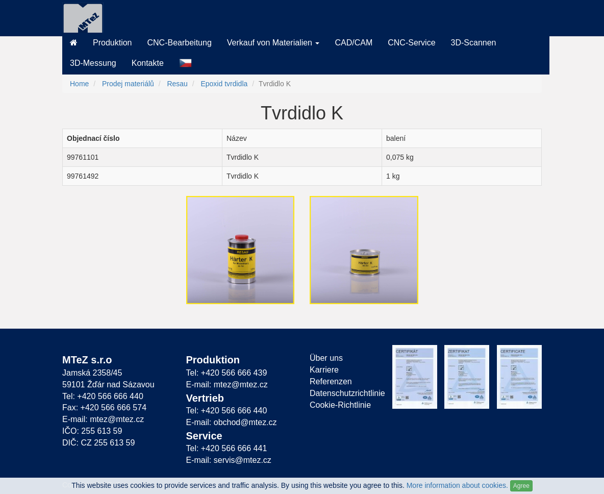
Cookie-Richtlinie (340, 405)
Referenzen (331, 381)
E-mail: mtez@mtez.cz (103, 419)
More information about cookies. (457, 485)
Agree (521, 485)
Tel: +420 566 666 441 (226, 448)
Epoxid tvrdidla (223, 84)
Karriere (324, 369)
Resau (177, 84)
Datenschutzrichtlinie (343, 393)
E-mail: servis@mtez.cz (228, 460)
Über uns (326, 358)
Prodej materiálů (128, 84)
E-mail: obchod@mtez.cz (231, 422)
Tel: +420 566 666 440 (102, 396)
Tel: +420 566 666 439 (226, 372)
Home (79, 84)
